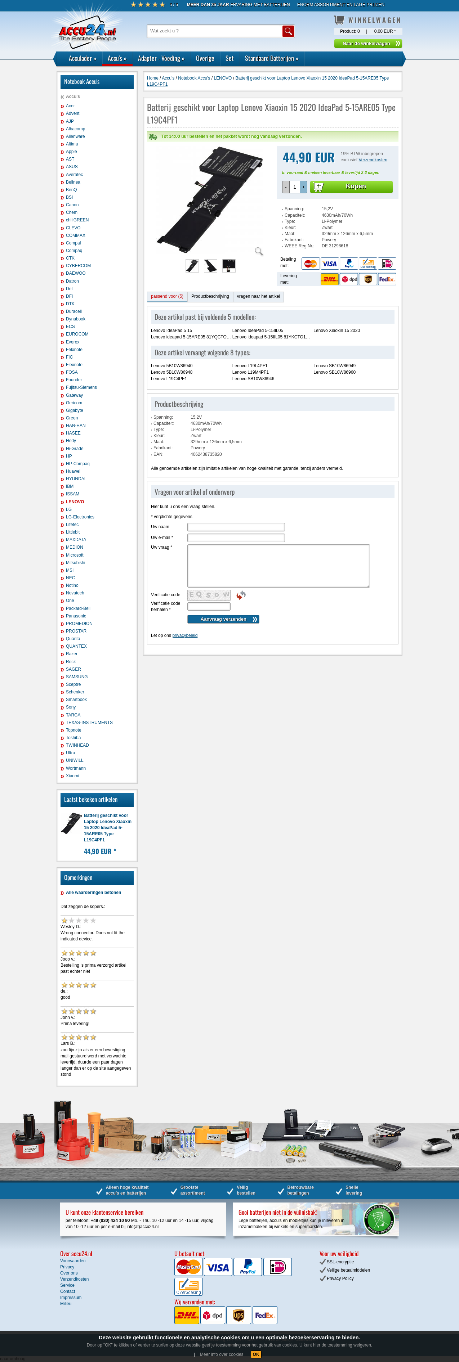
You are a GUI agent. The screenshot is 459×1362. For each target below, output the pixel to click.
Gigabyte (74, 410)
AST (70, 159)
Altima (72, 144)
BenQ (71, 189)
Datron (72, 281)
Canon (72, 204)
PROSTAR (76, 631)
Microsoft (75, 555)
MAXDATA (76, 539)
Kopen (356, 171)
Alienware (75, 136)
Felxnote (74, 349)
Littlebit (73, 532)
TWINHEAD (77, 745)
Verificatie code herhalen (165, 592)
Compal (73, 243)
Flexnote (74, 364)
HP (69, 456)
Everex (72, 342)
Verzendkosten (373, 145)
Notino (72, 585)
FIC (69, 357)
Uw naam (160, 512)
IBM (69, 486)
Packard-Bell (78, 608)
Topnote (73, 730)
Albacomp (75, 128)
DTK (70, 303)
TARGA (73, 715)
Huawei (73, 471)
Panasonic (76, 616)
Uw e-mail (162, 523)
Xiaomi (72, 775)
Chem (71, 212)
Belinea (73, 182)
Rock (71, 661)
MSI (69, 570)
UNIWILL (75, 760)
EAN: (158, 439)
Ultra (70, 752)
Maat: (290, 219)
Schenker (75, 692)
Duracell (74, 311)
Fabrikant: (294, 225)
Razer (71, 653)
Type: (290, 207)
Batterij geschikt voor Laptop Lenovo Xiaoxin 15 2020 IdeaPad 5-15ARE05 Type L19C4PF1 (108, 828)
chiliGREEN (77, 219)
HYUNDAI (75, 478)
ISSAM (72, 493)
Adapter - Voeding (161, 58)
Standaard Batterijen (272, 58)
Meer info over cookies (222, 1354)
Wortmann (76, 768)
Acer (70, 105)
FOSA (72, 372)
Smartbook (76, 699)
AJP (70, 121)
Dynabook (75, 319)
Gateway (74, 395)
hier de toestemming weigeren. (342, 1345)
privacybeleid (184, 621)
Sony (71, 707)
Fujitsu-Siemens (81, 387)
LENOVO (75, 501)
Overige (205, 58)
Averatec (74, 174)
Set (230, 58)
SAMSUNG (77, 676)
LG (69, 509)
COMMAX (75, 235)
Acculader (83, 58)
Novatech (75, 592)
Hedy (71, 440)
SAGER (73, 669)
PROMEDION (79, 623)
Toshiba (73, 737)
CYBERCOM (78, 265)
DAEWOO (76, 273)
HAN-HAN (76, 425)
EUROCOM (77, 334)
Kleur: (290, 213)
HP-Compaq (78, 463)
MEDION (74, 547)
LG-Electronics (80, 517)
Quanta (73, 638)
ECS (70, 326)
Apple (71, 151)
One (70, 600)
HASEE (73, 433)
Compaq (74, 250)
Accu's (117, 58)
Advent (72, 113)
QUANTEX (76, 646)
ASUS (72, 166)
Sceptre (73, 684)
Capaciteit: (295, 200)
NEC (70, 577)
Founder (74, 379)
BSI (69, 197)
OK (256, 1354)
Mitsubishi (75, 562)
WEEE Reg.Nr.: (300, 231)
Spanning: (294, 194)
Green (72, 418)
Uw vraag (161, 532)
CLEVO (73, 227)
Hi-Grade (75, 448)
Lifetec (72, 524)
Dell (69, 288)
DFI (69, 296)
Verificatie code (165, 580)
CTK (70, 258)
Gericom (74, 402)
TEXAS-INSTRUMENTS (89, 722)
